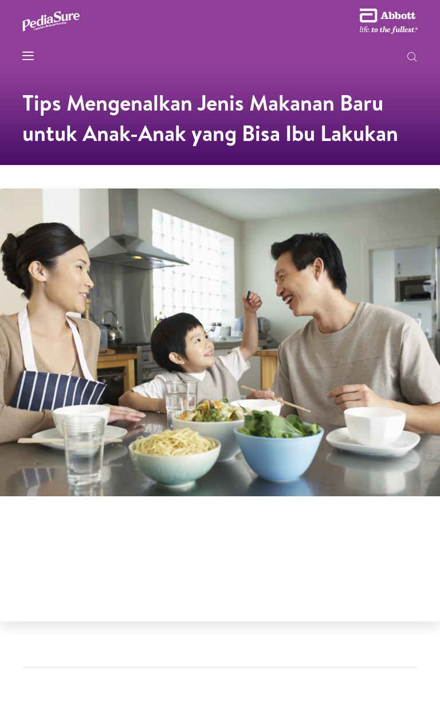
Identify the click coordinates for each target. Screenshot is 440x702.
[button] (412, 58)
